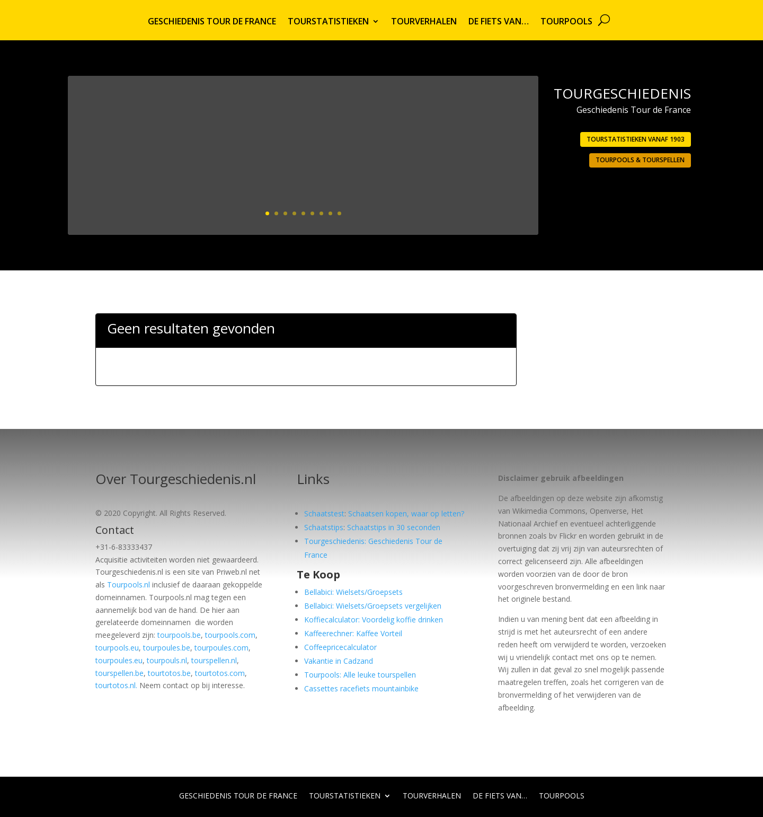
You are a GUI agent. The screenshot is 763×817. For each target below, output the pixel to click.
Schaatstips (323, 527)
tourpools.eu (117, 648)
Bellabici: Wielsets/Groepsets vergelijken (372, 606)
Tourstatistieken (328, 22)
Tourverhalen (424, 22)
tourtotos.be (169, 673)
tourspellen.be (119, 673)
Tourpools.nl (128, 584)
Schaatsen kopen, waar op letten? (406, 513)
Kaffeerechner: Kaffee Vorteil (353, 633)
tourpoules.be (166, 648)
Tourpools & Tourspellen (640, 159)
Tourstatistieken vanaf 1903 (636, 139)
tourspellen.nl (214, 660)
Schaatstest (324, 513)
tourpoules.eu (119, 660)
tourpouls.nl (167, 660)
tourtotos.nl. (116, 685)
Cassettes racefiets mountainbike (361, 688)
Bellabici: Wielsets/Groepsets (353, 592)
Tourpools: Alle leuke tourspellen (360, 675)
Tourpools (566, 22)
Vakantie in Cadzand (338, 661)
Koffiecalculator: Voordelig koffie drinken (373, 619)
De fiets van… (498, 22)
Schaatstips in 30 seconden (393, 527)
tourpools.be (179, 635)
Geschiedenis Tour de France (212, 22)
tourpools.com (230, 635)
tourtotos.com (220, 673)
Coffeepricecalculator (340, 647)
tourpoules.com (221, 648)
